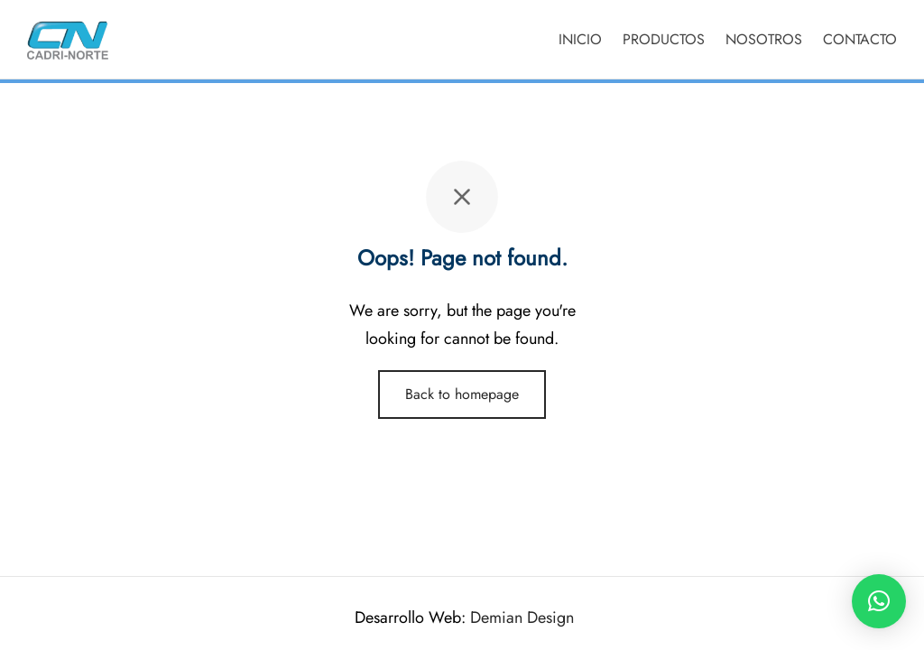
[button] (879, 601)
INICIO (580, 39)
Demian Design (522, 617)
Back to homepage (462, 394)
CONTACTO (860, 39)
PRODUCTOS (664, 39)
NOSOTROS (763, 39)
